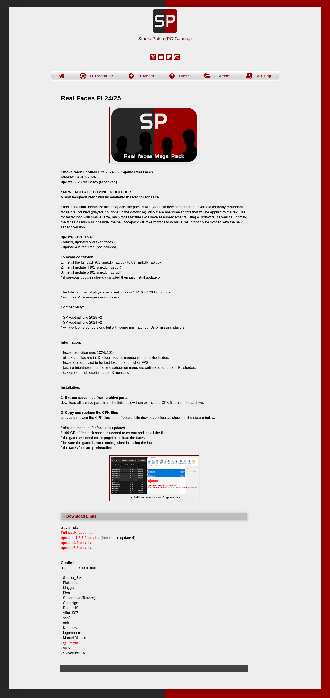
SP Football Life (101, 76)
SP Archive (222, 76)
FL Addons (146, 76)
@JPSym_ (71, 643)
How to (184, 76)
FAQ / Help (263, 76)
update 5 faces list (76, 548)
